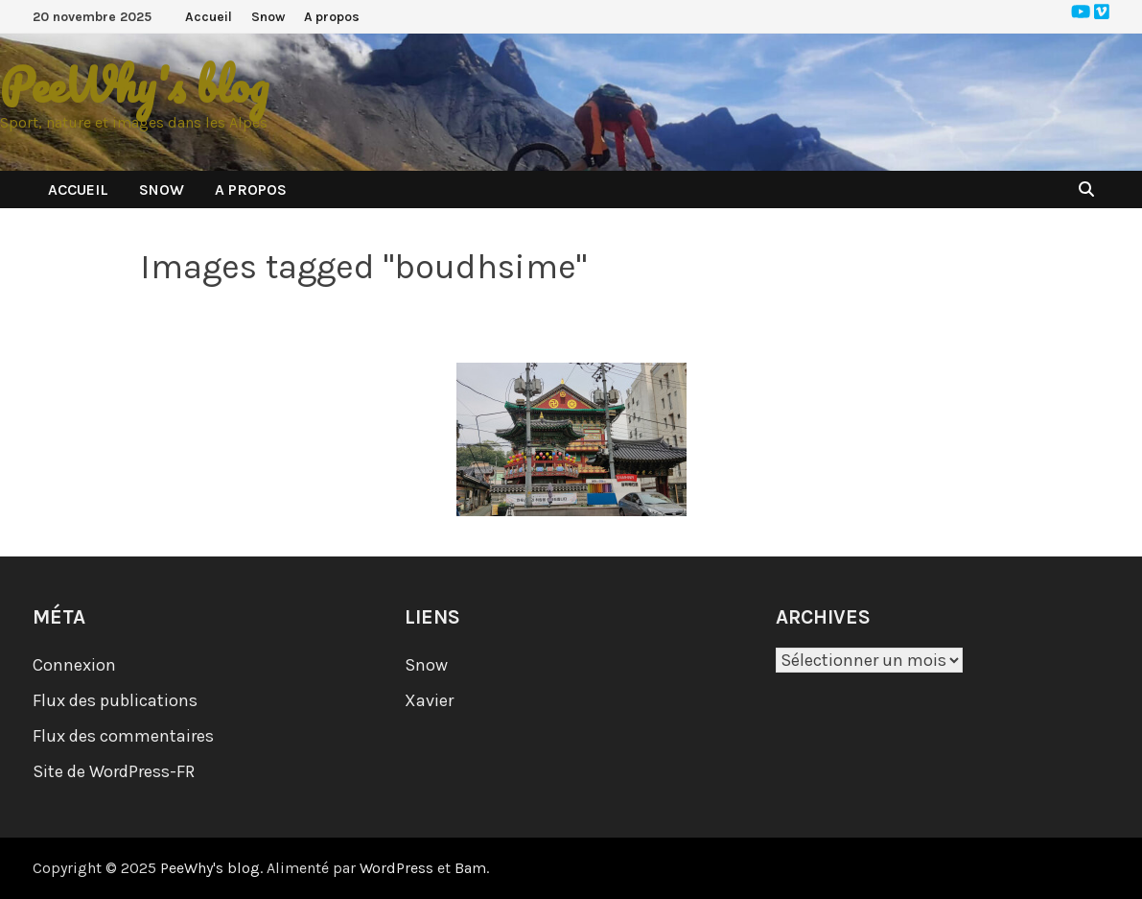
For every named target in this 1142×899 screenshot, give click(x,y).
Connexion (74, 664)
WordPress (396, 868)
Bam (470, 868)
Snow (268, 17)
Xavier (429, 700)
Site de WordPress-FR (114, 771)
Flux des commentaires (123, 735)
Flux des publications (115, 700)
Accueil (208, 17)
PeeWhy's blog (134, 85)
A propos (332, 17)
